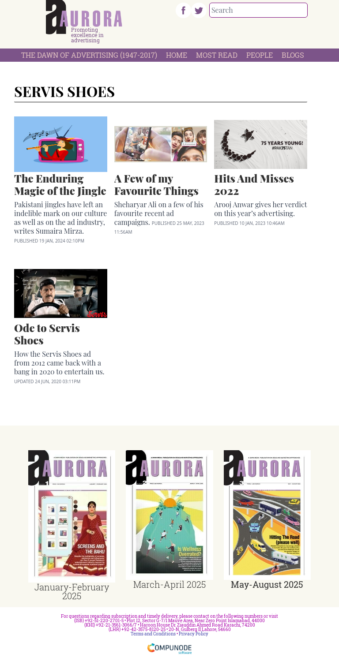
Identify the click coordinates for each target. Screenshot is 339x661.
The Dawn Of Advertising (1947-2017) (89, 55)
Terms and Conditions (153, 634)
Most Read (216, 55)
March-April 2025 (169, 584)
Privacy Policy (193, 634)
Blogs (293, 55)
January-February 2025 (71, 591)
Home (176, 55)
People (259, 55)
